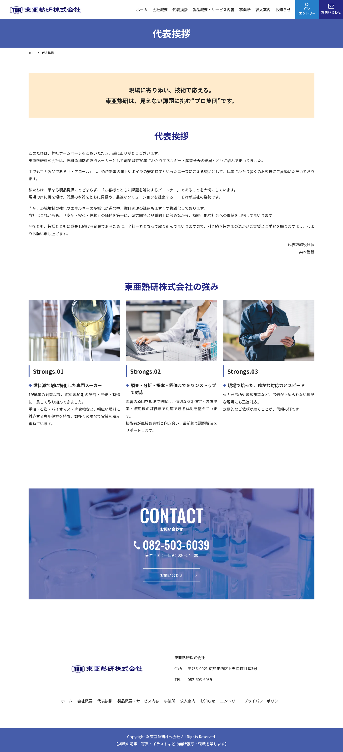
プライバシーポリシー (263, 701)
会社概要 (160, 9)
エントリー (307, 9)
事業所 (245, 9)
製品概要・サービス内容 (213, 9)
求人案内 (263, 9)
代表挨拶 (180, 9)
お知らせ (283, 9)
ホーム (142, 9)
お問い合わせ (331, 9)
